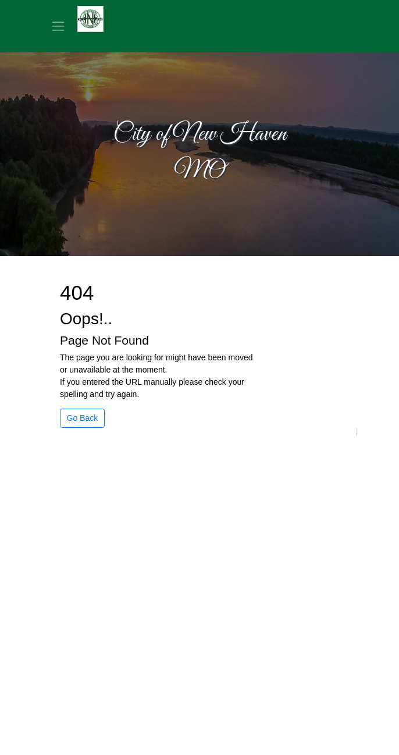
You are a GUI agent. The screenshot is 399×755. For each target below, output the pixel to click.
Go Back (82, 418)
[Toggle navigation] (58, 26)
